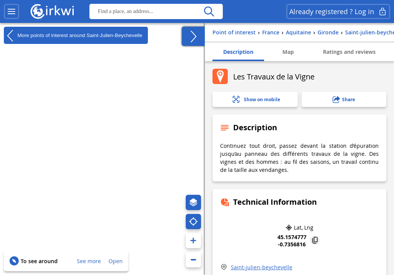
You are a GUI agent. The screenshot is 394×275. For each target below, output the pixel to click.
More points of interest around (73, 35)
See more (89, 261)
